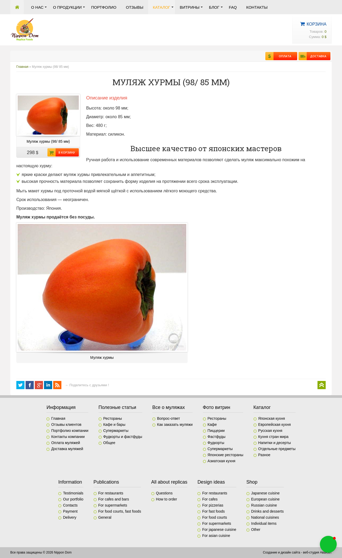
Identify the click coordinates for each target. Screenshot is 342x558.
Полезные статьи (117, 407)
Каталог (161, 7)
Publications (106, 482)
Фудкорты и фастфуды (122, 437)
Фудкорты (216, 443)
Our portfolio (73, 499)
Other (255, 529)
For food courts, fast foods (119, 511)
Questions (164, 493)
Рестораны (112, 418)
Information (70, 482)
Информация (60, 407)
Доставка (316, 56)
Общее (109, 443)
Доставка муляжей (67, 449)
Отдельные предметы (277, 449)
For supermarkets (112, 505)
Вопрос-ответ (168, 418)
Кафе (212, 424)
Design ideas (211, 482)
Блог (214, 7)
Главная (17, 7)
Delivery (69, 517)
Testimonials (73, 493)
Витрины (189, 7)
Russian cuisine (264, 505)
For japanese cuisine (219, 529)
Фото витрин (216, 407)
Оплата (282, 56)
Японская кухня (271, 418)
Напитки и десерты (274, 443)
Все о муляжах (168, 407)
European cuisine (265, 499)
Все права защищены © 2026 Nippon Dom (41, 552)
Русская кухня (270, 430)
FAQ (233, 7)
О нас (37, 7)
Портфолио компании (69, 430)
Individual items (264, 523)
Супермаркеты (116, 430)
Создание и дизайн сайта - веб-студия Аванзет (297, 552)
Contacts (70, 505)
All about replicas (169, 482)
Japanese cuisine (265, 493)
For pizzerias (212, 505)
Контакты (257, 7)
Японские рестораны (225, 455)
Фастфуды (217, 437)
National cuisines (265, 517)
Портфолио (103, 7)
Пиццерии (216, 430)
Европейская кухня (274, 424)
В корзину (65, 152)
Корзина (316, 24)
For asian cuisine (216, 535)
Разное (264, 455)
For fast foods (213, 511)
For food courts (214, 517)
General (104, 517)
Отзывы (134, 7)
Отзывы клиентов (66, 424)
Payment (70, 511)
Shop (251, 482)
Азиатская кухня (222, 461)
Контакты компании (68, 437)
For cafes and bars (113, 499)
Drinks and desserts (267, 511)
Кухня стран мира (273, 437)
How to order (166, 499)
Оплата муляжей (65, 443)
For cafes (209, 499)
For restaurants (110, 493)
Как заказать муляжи (175, 424)
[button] (328, 544)
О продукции (67, 7)
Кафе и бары (114, 424)
